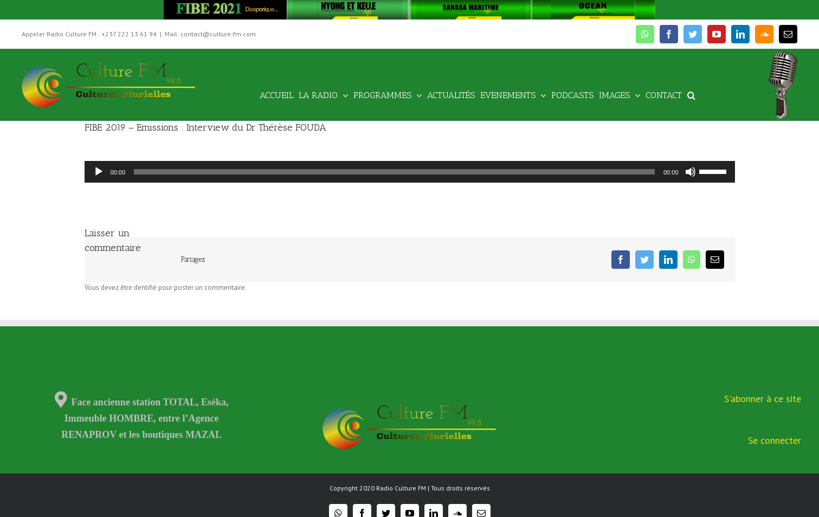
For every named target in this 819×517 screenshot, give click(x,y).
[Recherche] (691, 94)
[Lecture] (98, 171)
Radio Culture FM (401, 488)
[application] (410, 172)
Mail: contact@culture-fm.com (210, 34)
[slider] (394, 172)
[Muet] (690, 171)
